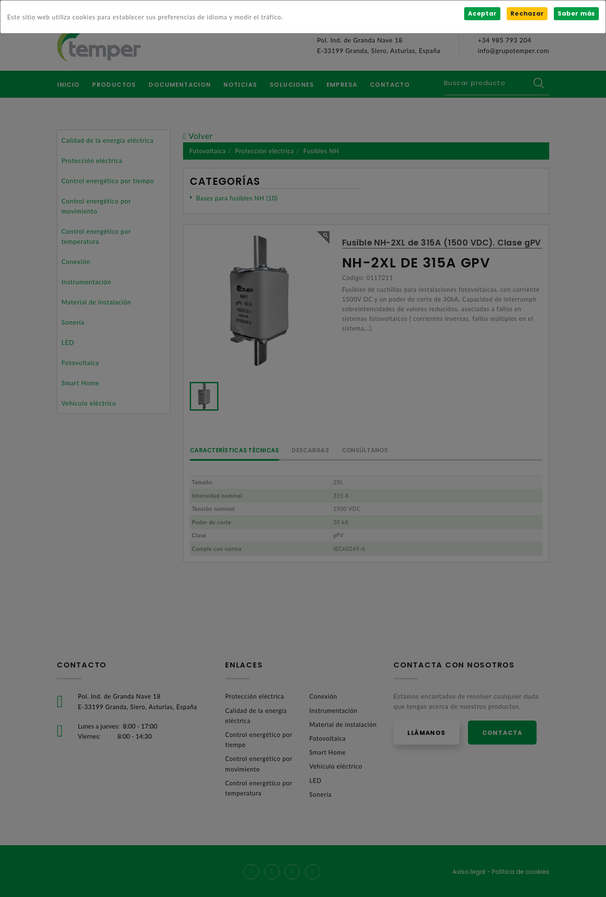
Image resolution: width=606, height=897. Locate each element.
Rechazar (527, 13)
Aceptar (482, 13)
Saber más (576, 13)
